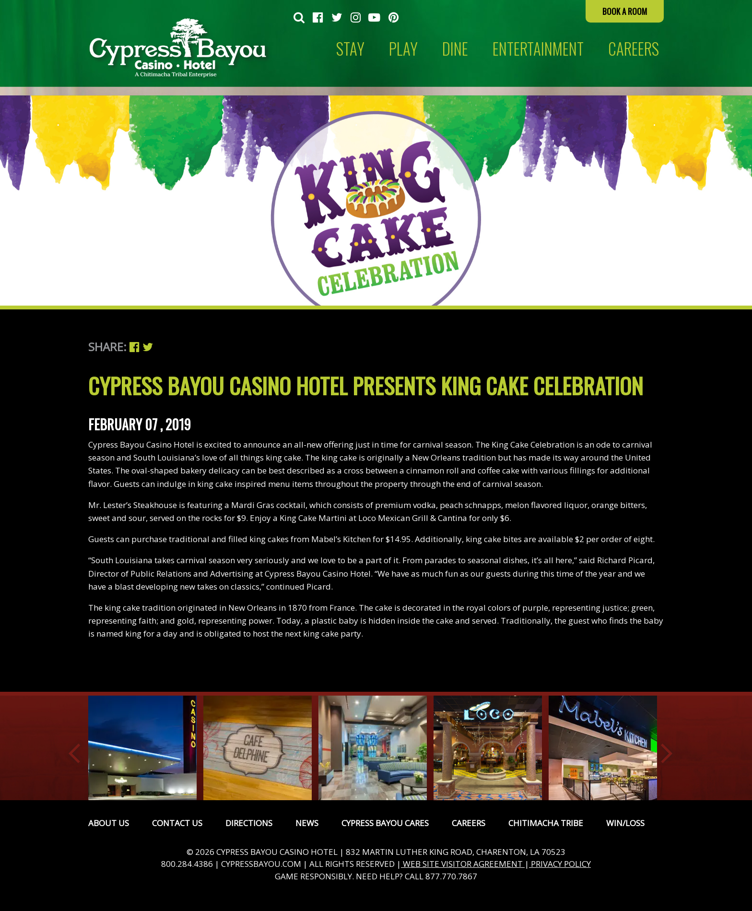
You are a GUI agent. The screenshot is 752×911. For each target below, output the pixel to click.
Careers (468, 822)
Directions (248, 822)
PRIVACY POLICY (560, 863)
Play (403, 48)
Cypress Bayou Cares (385, 822)
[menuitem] (299, 18)
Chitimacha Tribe (545, 822)
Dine (455, 48)
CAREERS (633, 48)
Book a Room (624, 11)
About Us (108, 822)
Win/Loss (625, 822)
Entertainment (538, 48)
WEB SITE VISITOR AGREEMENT (463, 863)
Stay (350, 48)
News (306, 822)
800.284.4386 (187, 863)
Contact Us (177, 822)
